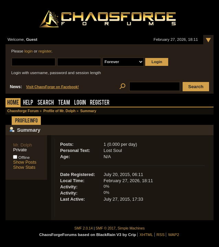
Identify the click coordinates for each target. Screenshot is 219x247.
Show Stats (24, 167)
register (44, 51)
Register (100, 103)
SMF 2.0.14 (83, 228)
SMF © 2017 (106, 228)
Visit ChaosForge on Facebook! (52, 87)
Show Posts (24, 162)
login (28, 51)
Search (45, 103)
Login (80, 103)
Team (64, 103)
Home (13, 103)
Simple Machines (131, 228)
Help (28, 103)
